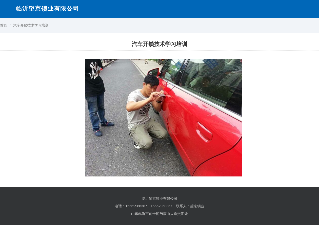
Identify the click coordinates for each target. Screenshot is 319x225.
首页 (3, 25)
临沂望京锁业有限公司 (47, 8)
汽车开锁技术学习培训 (31, 25)
